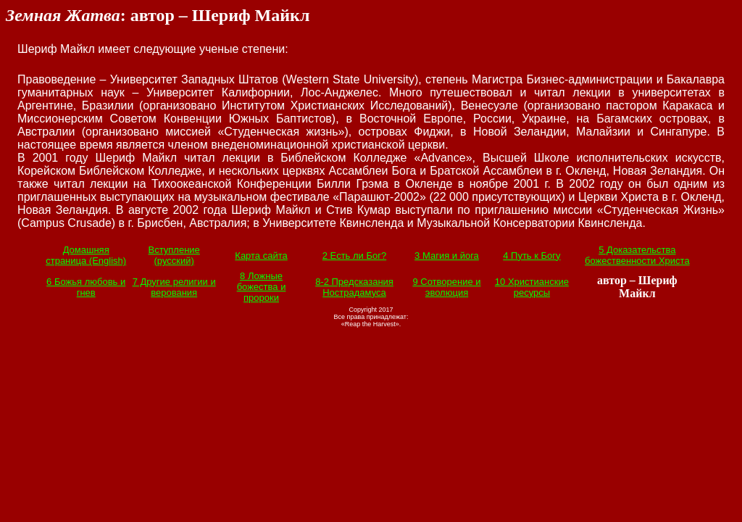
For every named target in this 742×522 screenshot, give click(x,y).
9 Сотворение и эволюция (446, 287)
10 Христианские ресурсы (532, 287)
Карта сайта (261, 255)
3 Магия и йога (446, 255)
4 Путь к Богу (531, 255)
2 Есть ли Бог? (354, 255)
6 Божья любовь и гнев (85, 287)
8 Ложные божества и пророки (261, 286)
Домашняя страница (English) (86, 255)
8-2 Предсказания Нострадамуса (354, 287)
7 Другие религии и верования (174, 287)
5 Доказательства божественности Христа (637, 255)
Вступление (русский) (174, 255)
